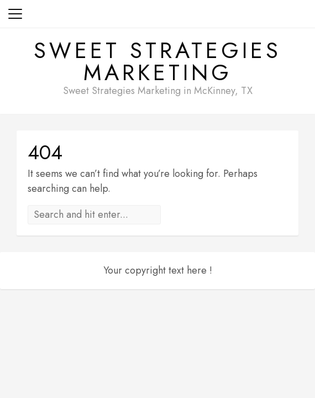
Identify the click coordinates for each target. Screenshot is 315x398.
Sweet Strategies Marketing (157, 61)
